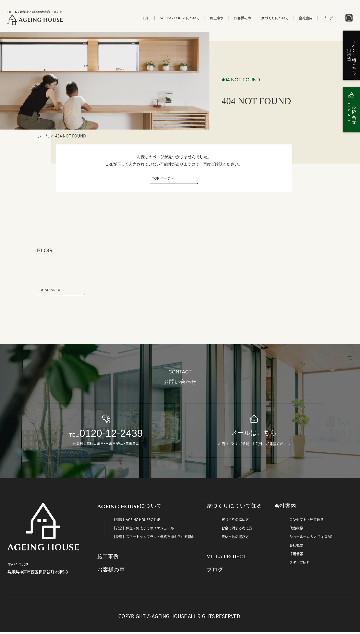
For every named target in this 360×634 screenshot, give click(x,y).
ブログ (328, 18)
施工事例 (217, 18)
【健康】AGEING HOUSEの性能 (136, 521)
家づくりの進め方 (235, 521)
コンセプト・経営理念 (306, 521)
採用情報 (296, 555)
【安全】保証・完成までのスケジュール (143, 529)
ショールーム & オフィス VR (310, 538)
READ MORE (51, 290)
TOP (146, 18)
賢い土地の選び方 (235, 538)
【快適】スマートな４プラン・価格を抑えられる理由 (153, 538)
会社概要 (296, 547)
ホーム (43, 136)
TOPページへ (163, 178)
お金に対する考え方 (236, 529)
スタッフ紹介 (299, 564)
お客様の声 (242, 18)
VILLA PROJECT (226, 558)
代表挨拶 (296, 529)
